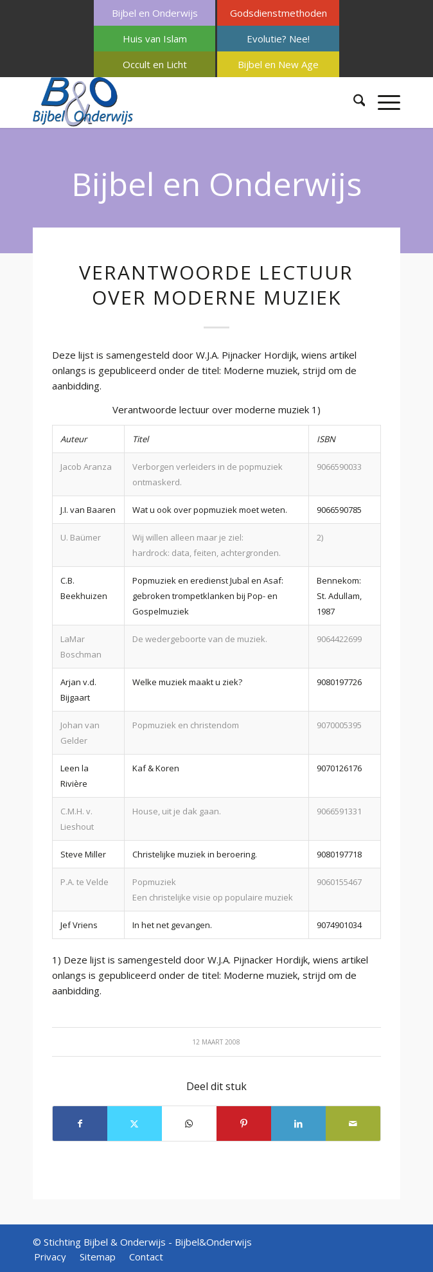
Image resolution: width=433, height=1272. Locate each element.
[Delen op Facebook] (80, 1123)
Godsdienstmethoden (278, 12)
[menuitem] (154, 13)
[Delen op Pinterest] (243, 1123)
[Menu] (382, 102)
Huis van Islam (155, 38)
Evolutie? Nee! (278, 38)
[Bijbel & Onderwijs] (180, 102)
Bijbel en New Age (278, 64)
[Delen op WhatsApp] (189, 1123)
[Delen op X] (134, 1123)
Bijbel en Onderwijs (155, 12)
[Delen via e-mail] (353, 1123)
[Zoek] (353, 102)
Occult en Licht (155, 64)
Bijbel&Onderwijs (213, 1241)
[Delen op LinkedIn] (298, 1123)
